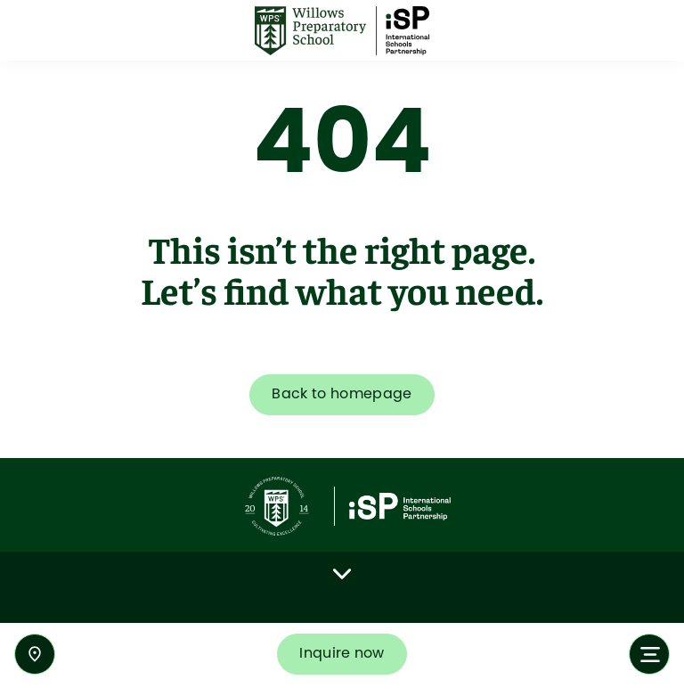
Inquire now (342, 653)
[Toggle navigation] (649, 654)
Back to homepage (341, 394)
